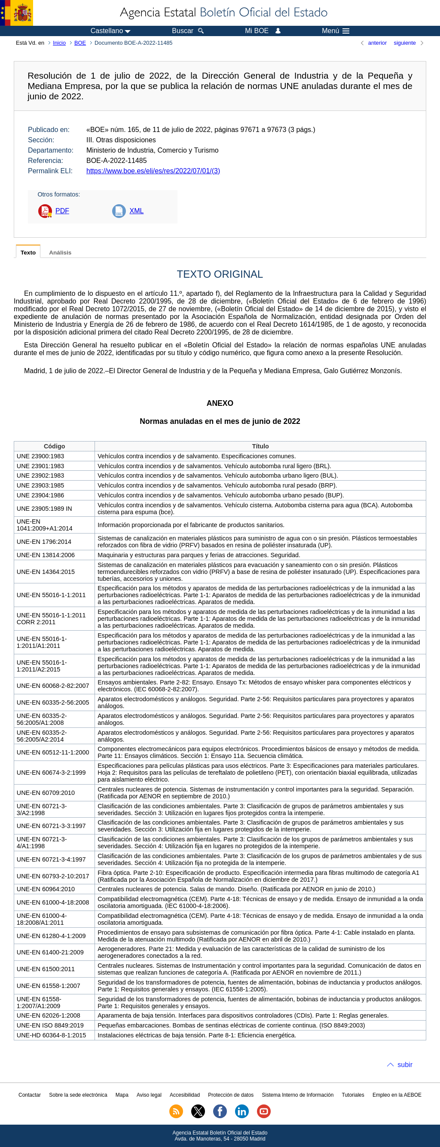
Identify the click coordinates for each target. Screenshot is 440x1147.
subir (404, 1064)
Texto (28, 252)
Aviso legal (149, 1095)
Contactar (29, 1095)
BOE (80, 43)
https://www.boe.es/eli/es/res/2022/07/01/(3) (153, 171)
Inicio (59, 43)
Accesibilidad (185, 1095)
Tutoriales (353, 1095)
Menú (335, 31)
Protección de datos (231, 1095)
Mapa (122, 1095)
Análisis (60, 252)
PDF (62, 211)
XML (136, 211)
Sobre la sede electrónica (78, 1095)
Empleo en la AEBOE (397, 1095)
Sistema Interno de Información (298, 1095)
